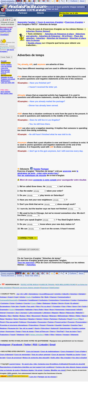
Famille (23, 306)
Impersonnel (70, 309)
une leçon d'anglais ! (7, 50)
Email (53, 344)
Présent (42, 325)
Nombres (9, 319)
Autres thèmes (42, 31)
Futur (64, 306)
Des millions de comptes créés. (6, 29)
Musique (45, 316)
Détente (40, 13)
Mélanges (53, 316)
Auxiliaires (36, 297)
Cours (3, 13)
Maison (62, 313)
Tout (79, 331)
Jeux (81, 273)
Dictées (54, 303)
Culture (72, 273)
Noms (16, 319)
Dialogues (46, 303)
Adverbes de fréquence (49, 36)
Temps (18, 331)
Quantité (58, 325)
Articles (22, 297)
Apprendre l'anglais (26, 22)
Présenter (50, 325)
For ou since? (46, 306)
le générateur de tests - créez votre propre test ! (47, 172)
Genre (74, 306)
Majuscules (70, 313)
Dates (39, 303)
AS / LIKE (24, 294)
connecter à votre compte (45, 180)
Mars (10, 316)
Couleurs (19, 303)
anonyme (67, 171)
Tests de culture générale (41, 354)
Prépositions (33, 325)
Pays (81, 319)
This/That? (60, 331)
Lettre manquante (35, 313)
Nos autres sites (6, 93)
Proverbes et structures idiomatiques (14, 325)
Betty (47, 297)
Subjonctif (55, 328)
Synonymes (10, 331)
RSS (35, 344)
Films (38, 306)
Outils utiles (55, 358)
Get (79, 306)
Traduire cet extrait (8, 79)
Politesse (22, 322)
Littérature (47, 313)
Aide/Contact (5, 63)
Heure (52, 309)
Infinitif (79, 309)
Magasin (55, 313)
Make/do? (79, 313)
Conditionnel (33, 300)
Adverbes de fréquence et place (59, 34)
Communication (64, 297)
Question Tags (76, 325)
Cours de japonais (58, 354)
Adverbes (30, 31)
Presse (3, 74)
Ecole (67, 303)
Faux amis (31, 306)
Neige (2, 319)
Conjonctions (54, 300)
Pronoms (71, 322)
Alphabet (82, 294)
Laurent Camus (15, 364)
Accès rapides (6, 64)
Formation (56, 306)
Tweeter (36, 169)
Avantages (4, 35)
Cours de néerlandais (22, 354)
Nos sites (29, 3)
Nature (84, 316)
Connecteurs (65, 300)
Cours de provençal (14, 358)
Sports (37, 328)
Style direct (45, 328)
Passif (69, 319)
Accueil (3, 61)
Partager (45, 169)
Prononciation (81, 322)
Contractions (82, 300)
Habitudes (29, 309)
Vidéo (47, 334)
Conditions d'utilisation (59, 364)
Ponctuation (31, 322)
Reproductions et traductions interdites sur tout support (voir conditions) (27, 367)
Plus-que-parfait (12, 322)
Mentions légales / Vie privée (31, 370)
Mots (28, 316)
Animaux (3, 297)
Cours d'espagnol (67, 351)
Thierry (52, 331)
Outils (19, 3)
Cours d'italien (80, 351)
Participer (23, 13)
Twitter (27, 344)
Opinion (39, 319)
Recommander (6, 75)
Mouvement (36, 316)
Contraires (5, 303)
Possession (42, 322)
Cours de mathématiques (50, 351)
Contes (73, 300)
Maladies (3, 316)
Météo (78, 316)
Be (42, 297)
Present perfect (60, 322)
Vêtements (75, 334)
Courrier (27, 303)
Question (66, 325)
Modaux (22, 316)
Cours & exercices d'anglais (50, 22)
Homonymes (60, 309)
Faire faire (15, 306)
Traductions (4, 334)
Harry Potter (38, 309)
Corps (12, 303)
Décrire (61, 303)
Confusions (43, 300)
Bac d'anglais (66, 358)
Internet (3, 313)
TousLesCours (7, 3)
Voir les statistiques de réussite (31, 175)
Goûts (84, 306)
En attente (74, 303)
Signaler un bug (7, 77)
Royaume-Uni (13, 328)
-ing (17, 294)
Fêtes (69, 306)
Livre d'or (4, 68)
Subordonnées (65, 328)
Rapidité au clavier (73, 354)
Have (46, 309)
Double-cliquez (34, 43)
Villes (52, 334)
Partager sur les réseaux (47, 377)
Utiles (2, 15)
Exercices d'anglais (74, 22)
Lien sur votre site (7, 83)
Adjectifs (65, 294)
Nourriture (23, 319)
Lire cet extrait (6, 66)
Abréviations (33, 294)
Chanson (53, 297)
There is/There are (42, 331)
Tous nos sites (31, 276)
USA (27, 334)
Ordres (46, 319)
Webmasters (5, 81)
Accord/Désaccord (46, 294)
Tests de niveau (28, 331)
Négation (31, 319)
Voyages (66, 334)
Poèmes (51, 322)
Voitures (59, 334)
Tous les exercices (25, 263)
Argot (16, 297)
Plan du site (5, 72)
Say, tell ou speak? (27, 328)
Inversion (10, 313)
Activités (57, 294)
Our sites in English (79, 358)
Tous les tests (71, 331)
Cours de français (32, 351)
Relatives (3, 328)
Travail (12, 334)
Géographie (19, 309)
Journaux (23, 313)
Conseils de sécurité (76, 364)
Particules (62, 319)
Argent (10, 297)
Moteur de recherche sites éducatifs (36, 358)
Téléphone (20, 334)
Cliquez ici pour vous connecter (7, 23)
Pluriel (2, 322)
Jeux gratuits (5, 92)
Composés (23, 300)
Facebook (17, 344)
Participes (53, 319)
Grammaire (4, 309)
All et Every (67, 36)
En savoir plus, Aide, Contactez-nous (35, 364)
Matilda (15, 316)
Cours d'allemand (6, 354)
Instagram (5, 344)
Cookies (47, 370)
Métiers (72, 316)
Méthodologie (63, 316)
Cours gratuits (7, 273)
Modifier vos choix (58, 370)
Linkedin (43, 344)
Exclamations (5, 306)
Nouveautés (5, 70)
